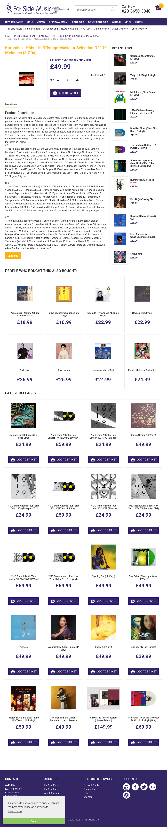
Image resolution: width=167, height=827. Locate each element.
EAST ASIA (78, 22)
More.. (139, 22)
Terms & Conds (91, 785)
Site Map (88, 797)
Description (11, 104)
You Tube (86, 28)
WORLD (116, 22)
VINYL (128, 22)
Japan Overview (120, 28)
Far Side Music (14, 28)
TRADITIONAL (29, 36)
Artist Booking (50, 28)
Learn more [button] (15, 811)
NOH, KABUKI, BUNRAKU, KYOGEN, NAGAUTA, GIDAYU (75, 36)
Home (7, 36)
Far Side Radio (32, 28)
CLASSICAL (44, 36)
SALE (30, 22)
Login (86, 793)
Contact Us (89, 789)
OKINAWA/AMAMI (58, 22)
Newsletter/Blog (69, 28)
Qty (51, 79)
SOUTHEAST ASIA (98, 22)
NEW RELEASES (14, 22)
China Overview (139, 28)
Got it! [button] (34, 821)
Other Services (101, 28)
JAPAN (41, 22)
